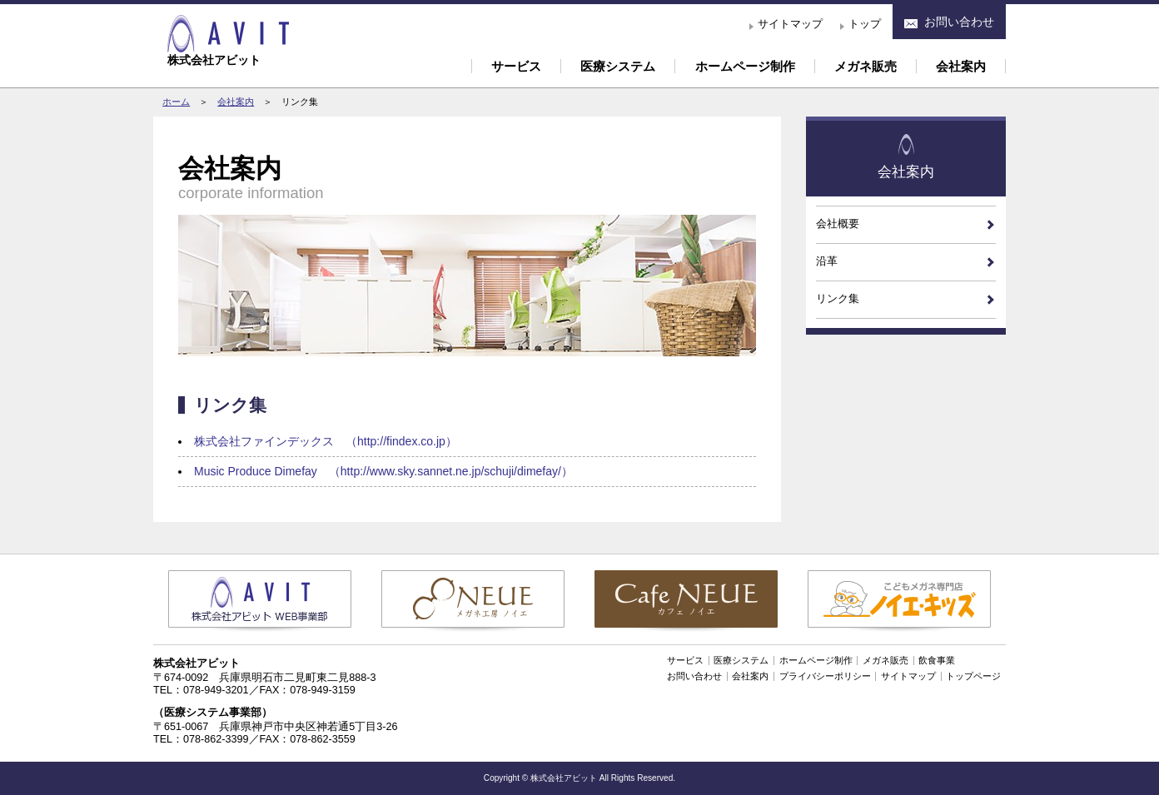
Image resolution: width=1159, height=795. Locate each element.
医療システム (617, 66)
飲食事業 (936, 660)
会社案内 (961, 66)
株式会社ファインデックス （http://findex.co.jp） (325, 441)
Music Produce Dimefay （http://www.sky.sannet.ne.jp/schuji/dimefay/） (383, 471)
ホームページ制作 (745, 66)
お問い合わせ (694, 676)
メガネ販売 (865, 66)
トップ (864, 24)
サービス (516, 66)
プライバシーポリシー (825, 676)
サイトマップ (790, 24)
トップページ (973, 676)
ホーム (176, 102)
